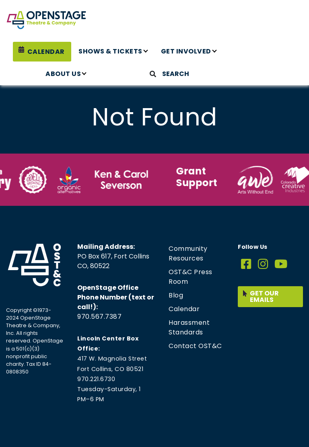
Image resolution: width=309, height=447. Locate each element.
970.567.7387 (99, 316)
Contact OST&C (195, 346)
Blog (176, 295)
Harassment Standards (189, 327)
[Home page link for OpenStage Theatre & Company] (46, 20)
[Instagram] (263, 264)
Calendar (46, 51)
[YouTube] (281, 264)
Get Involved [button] (186, 51)
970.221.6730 (96, 379)
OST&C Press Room (190, 276)
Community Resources (188, 253)
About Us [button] (63, 73)
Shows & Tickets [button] (110, 51)
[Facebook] (246, 264)
